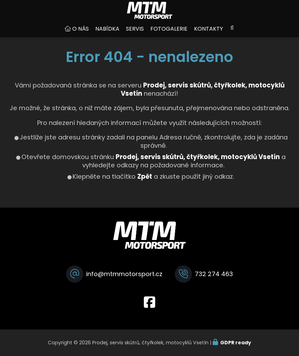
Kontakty (208, 36)
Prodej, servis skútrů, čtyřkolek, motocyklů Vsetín (198, 163)
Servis (135, 36)
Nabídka (107, 36)
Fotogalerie (169, 36)
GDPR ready (235, 342)
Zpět (144, 183)
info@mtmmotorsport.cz (124, 274)
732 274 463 (214, 274)
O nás (80, 36)
